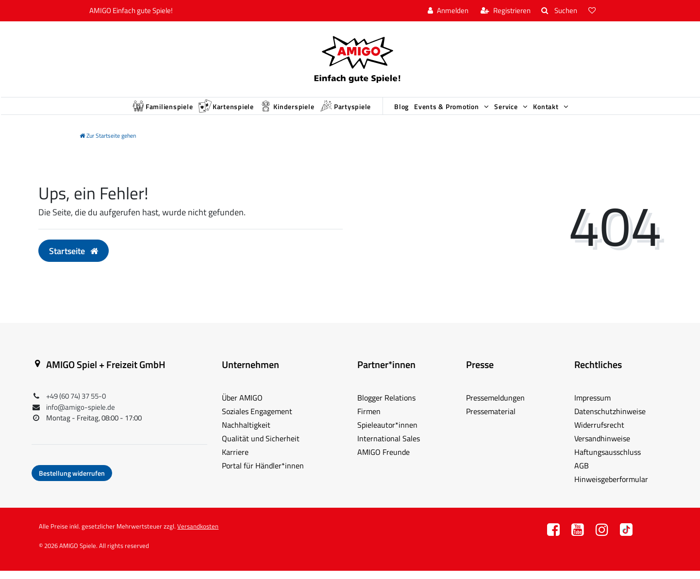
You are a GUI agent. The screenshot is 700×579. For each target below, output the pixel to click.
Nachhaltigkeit (246, 433)
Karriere (235, 460)
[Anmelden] (448, 11)
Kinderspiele (270, 110)
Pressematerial (491, 419)
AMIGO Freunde (383, 460)
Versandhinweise (602, 446)
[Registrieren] (505, 11)
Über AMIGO (242, 406)
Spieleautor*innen (387, 433)
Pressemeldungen (495, 406)
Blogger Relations (386, 406)
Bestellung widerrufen (72, 481)
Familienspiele (117, 110)
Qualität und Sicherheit (261, 446)
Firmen (369, 419)
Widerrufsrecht (599, 433)
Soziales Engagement (257, 419)
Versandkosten (197, 534)
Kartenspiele (196, 110)
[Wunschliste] (593, 11)
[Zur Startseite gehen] (108, 143)
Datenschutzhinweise (610, 419)
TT (626, 540)
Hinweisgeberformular (611, 487)
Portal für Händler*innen (263, 474)
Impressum (592, 406)
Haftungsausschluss (607, 460)
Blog (411, 110)
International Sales (388, 446)
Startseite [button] (73, 258)
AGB (581, 474)
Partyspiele (343, 110)
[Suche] (559, 11)
